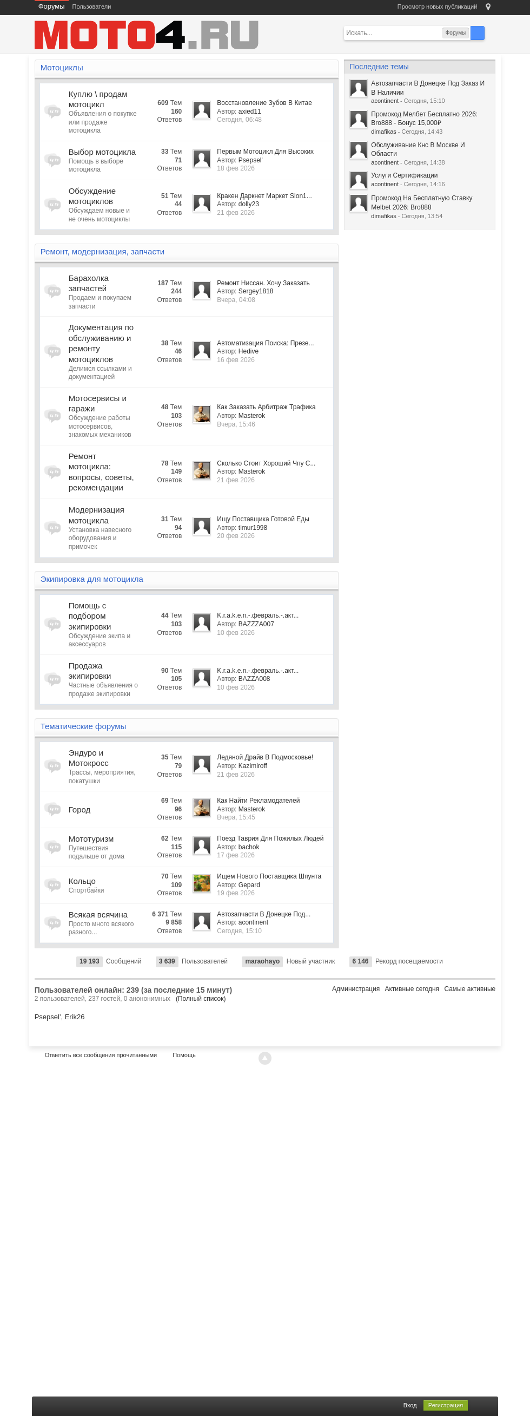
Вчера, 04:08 (236, 300)
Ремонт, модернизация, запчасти (103, 251)
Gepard (249, 885)
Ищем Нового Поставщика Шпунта (269, 876)
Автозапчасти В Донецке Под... (263, 914)
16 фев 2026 (236, 360)
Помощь (184, 1055)
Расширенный (491, 32)
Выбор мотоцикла (102, 151)
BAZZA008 (254, 679)
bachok (249, 847)
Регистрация (445, 1405)
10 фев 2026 (236, 633)
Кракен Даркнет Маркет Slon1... (264, 196)
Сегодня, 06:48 (239, 119)
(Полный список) (201, 998)
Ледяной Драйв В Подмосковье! (265, 757)
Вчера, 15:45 (236, 817)
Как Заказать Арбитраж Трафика (266, 407)
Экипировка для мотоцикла (92, 579)
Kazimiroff (253, 766)
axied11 (250, 111)
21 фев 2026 (236, 213)
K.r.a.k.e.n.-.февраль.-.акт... (258, 615)
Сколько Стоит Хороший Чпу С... (266, 463)
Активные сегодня (412, 989)
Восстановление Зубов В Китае (264, 103)
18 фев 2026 (236, 168)
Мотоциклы (62, 67)
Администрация (356, 989)
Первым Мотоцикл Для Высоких (265, 151)
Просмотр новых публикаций (438, 6)
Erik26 (75, 1017)
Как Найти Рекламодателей (258, 800)
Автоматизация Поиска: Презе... (265, 343)
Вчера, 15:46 (236, 424)
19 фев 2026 (236, 893)
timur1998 (253, 528)
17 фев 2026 (236, 855)
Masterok (252, 415)
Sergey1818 (256, 291)
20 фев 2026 (236, 536)
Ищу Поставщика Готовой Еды (263, 519)
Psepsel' (251, 160)
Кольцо (82, 881)
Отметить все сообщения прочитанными (101, 1055)
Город (80, 809)
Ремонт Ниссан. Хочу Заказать (263, 283)
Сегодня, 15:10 (239, 931)
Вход (410, 1405)
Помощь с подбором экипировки (90, 616)
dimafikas (383, 131)
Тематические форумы (84, 726)
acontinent (253, 922)
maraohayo (262, 961)
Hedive (249, 351)
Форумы (51, 6)
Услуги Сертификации (404, 175)
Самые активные (469, 989)
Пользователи (91, 6)
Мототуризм (91, 838)
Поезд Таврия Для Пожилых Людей (270, 838)
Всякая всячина (98, 914)
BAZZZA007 (256, 624)
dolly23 (249, 204)
